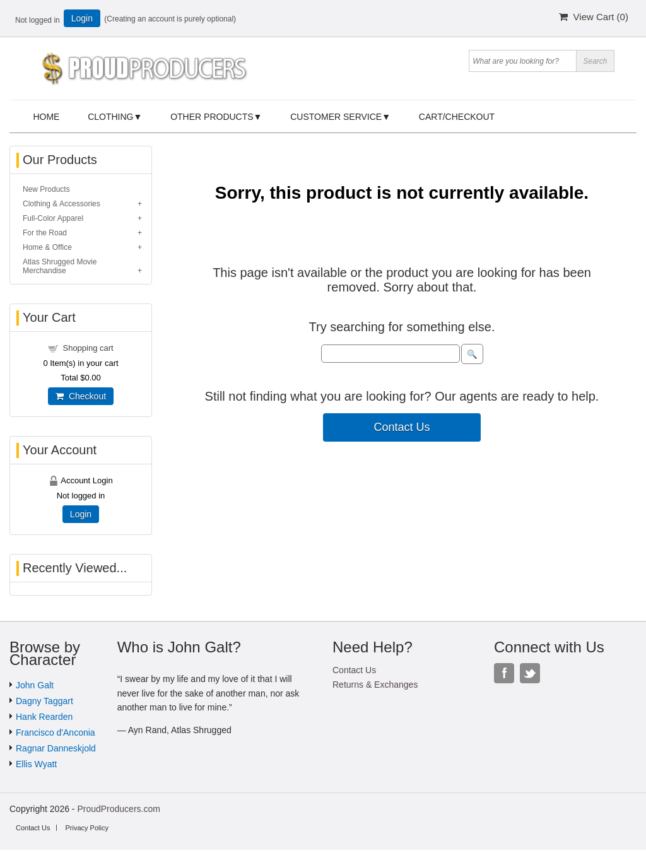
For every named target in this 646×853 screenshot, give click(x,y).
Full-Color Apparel (53, 218)
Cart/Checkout (457, 117)
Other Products (211, 117)
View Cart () (593, 16)
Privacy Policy (86, 828)
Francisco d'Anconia (55, 732)
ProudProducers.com (118, 809)
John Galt (35, 685)
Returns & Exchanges (375, 684)
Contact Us (401, 427)
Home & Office (47, 247)
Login (82, 18)
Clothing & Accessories (61, 203)
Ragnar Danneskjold (56, 748)
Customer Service (336, 117)
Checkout (81, 396)
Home (46, 117)
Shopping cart (87, 348)
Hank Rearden (44, 717)
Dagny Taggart (44, 701)
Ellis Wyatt (36, 764)
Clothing (110, 117)
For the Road (45, 232)
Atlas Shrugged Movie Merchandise (60, 266)
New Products (46, 189)
